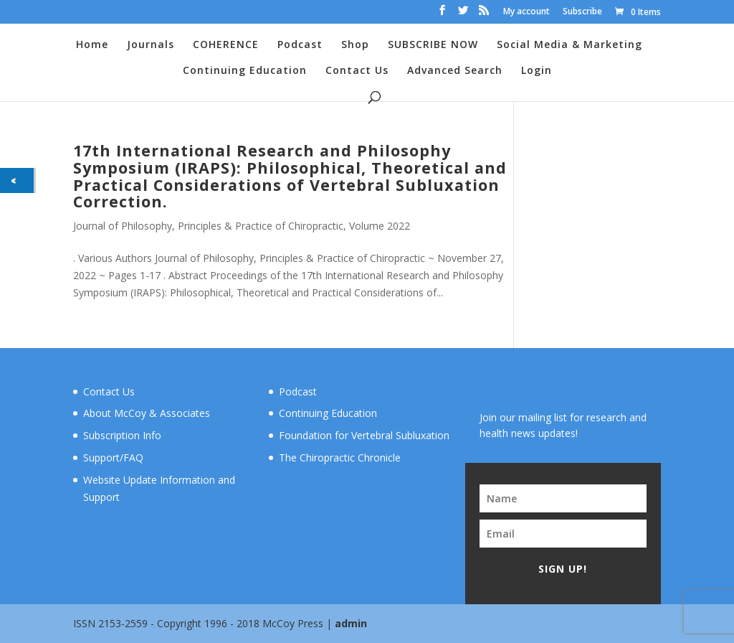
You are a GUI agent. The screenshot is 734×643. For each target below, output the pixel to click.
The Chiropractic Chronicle (340, 457)
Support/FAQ (113, 457)
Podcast (300, 45)
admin (351, 623)
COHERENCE (226, 45)
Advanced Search (454, 71)
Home (92, 45)
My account (526, 12)
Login (536, 71)
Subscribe (582, 12)
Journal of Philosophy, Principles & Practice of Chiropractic (208, 226)
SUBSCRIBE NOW (433, 45)
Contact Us (357, 71)
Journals (150, 45)
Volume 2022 (379, 226)
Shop (355, 45)
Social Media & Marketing (569, 45)
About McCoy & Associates (146, 413)
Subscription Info (122, 435)
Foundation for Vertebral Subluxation (364, 435)
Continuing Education (245, 71)
